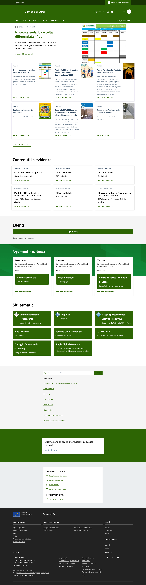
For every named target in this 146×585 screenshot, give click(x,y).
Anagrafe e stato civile (51, 527)
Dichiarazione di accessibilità (92, 569)
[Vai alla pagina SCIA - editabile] (64, 205)
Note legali (86, 566)
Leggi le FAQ (63, 558)
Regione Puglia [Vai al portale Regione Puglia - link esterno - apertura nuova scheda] (19, 2)
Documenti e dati (19, 541)
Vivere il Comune (57, 20)
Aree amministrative (20, 530)
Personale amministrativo (22, 539)
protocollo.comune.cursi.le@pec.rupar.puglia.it (32, 572)
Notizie (107, 527)
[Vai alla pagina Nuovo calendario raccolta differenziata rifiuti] (21, 97)
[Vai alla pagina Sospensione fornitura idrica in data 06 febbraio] (104, 134)
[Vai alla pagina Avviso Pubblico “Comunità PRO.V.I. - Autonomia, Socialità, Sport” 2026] (62, 97)
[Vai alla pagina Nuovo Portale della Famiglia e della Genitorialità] (104, 97)
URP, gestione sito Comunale (23, 570)
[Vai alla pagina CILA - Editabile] (64, 179)
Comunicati (109, 530)
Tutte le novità (21, 144)
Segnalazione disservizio (67, 563)
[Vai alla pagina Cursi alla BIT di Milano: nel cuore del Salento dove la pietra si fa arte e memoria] (62, 134)
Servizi (44, 20)
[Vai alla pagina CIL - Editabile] (105, 179)
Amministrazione (23, 20)
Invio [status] (98, 373)
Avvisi (107, 533)
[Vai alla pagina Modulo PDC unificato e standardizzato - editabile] (22, 205)
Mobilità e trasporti (81, 530)
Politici (15, 536)
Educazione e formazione (83, 527)
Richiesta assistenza (66, 566)
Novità (36, 20)
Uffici (14, 533)
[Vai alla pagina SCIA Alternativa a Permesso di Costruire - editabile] (105, 205)
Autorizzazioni (48, 530)
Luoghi (107, 545)
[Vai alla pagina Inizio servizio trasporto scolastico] (21, 134)
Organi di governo (19, 527)
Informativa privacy (89, 563)
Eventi (107, 548)
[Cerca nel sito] (129, 11)
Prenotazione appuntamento (69, 560)
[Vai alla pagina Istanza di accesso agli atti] (22, 179)
